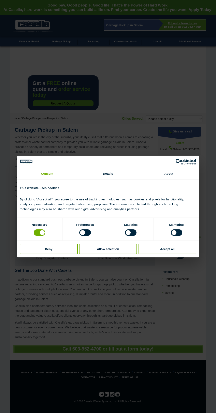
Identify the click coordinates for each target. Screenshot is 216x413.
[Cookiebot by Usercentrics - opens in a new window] (178, 162)
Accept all (167, 249)
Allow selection (108, 249)
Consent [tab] (47, 173)
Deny (49, 249)
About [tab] (168, 173)
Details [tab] (108, 173)
